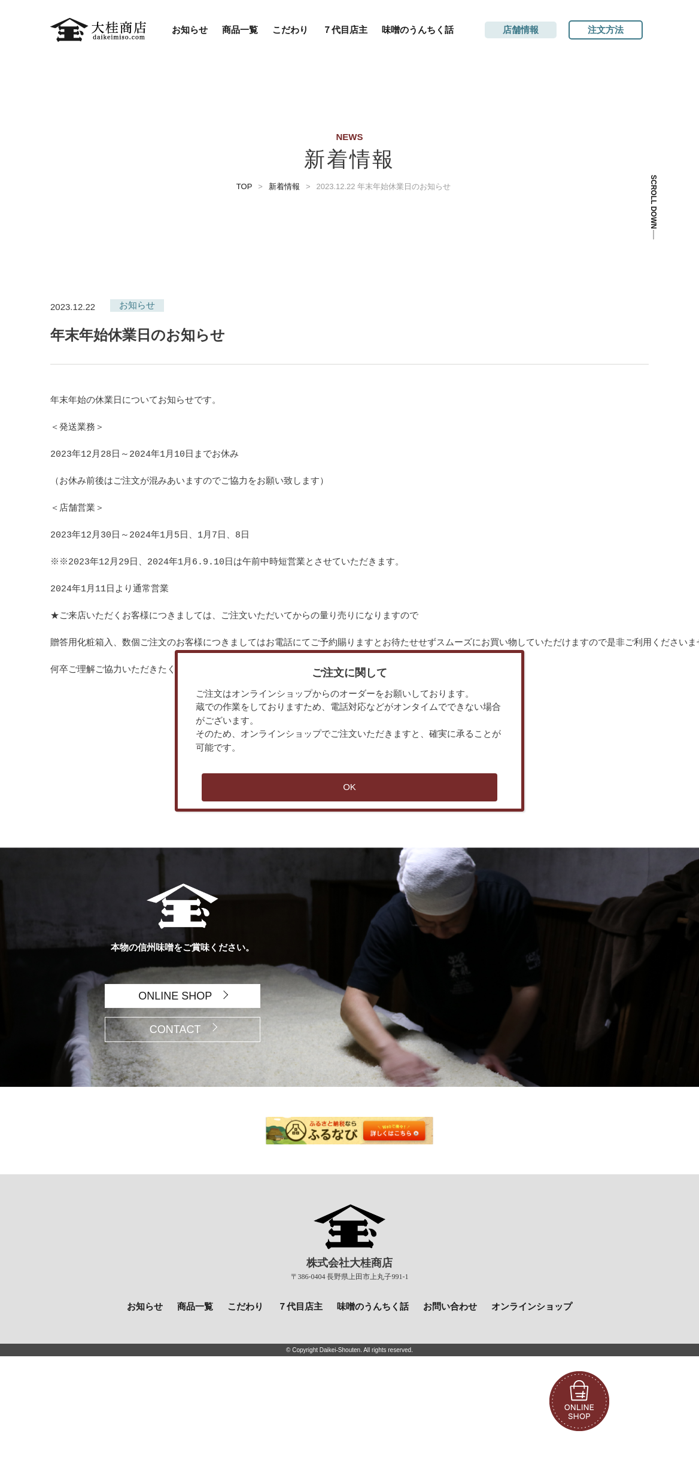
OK (349, 787)
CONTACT (175, 1029)
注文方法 (606, 30)
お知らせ (190, 30)
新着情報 (284, 186)
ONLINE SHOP (175, 996)
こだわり (290, 30)
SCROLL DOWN (653, 202)
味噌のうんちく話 (418, 30)
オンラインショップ (531, 1306)
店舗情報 (521, 30)
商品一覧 (240, 30)
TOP (244, 186)
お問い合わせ (450, 1306)
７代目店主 (345, 30)
